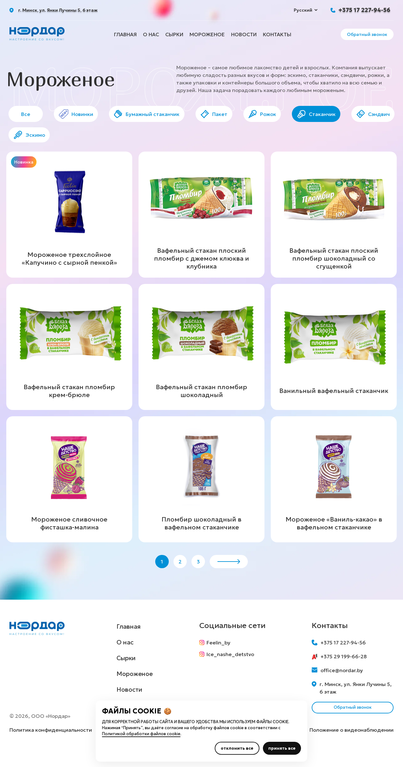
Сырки (174, 34)
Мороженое (207, 34)
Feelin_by (218, 656)
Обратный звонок (367, 34)
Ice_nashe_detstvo (229, 670)
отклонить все (237, 748)
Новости (244, 34)
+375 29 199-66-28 (339, 670)
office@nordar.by (337, 684)
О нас (151, 34)
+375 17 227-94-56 (364, 10)
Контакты (277, 34)
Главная (125, 34)
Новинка (23, 170)
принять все (282, 748)
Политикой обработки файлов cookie (141, 733)
